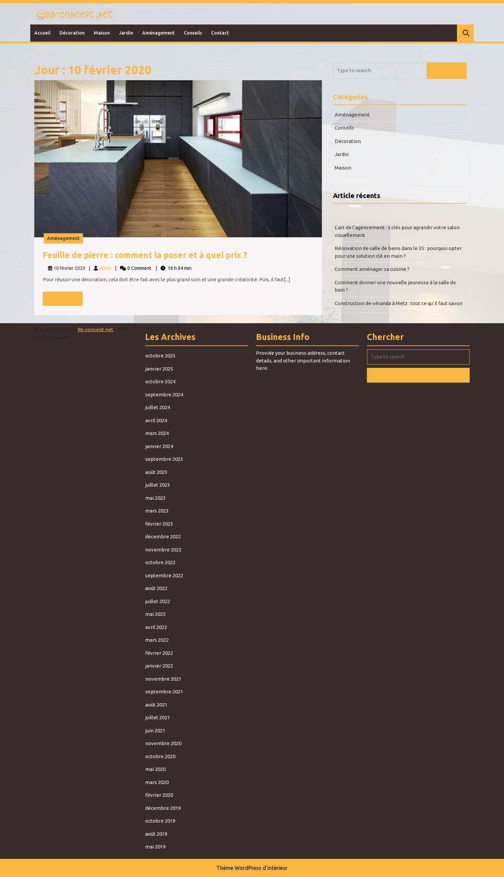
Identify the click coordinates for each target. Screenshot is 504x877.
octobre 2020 (160, 756)
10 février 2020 (69, 268)
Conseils (193, 33)
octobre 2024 (160, 381)
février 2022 (159, 653)
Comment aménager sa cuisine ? (372, 269)
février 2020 (159, 795)
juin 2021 (155, 730)
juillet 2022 (157, 601)
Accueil (42, 33)
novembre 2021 (163, 679)
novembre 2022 (163, 549)
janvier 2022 (159, 666)
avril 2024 (156, 420)
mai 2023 (155, 498)
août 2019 (156, 834)
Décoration (72, 33)
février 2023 (159, 524)
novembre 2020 (163, 743)
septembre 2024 (164, 394)
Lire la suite (64, 300)
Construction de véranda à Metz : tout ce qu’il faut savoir (399, 303)
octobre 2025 (160, 355)
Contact (220, 33)
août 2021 (156, 705)
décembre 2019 (163, 808)
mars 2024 (157, 433)
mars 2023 (157, 511)
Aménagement (158, 33)
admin (105, 268)
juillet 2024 (157, 407)
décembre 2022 (163, 536)
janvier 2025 (159, 369)
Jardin (126, 33)
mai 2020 (155, 769)
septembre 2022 (164, 575)
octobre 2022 (160, 562)
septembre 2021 (164, 691)
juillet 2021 (157, 717)
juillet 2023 (157, 485)
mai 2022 (155, 614)
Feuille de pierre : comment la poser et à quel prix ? (145, 255)
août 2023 (156, 472)
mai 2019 (155, 846)
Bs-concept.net (95, 329)
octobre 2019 (160, 821)
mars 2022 (157, 640)
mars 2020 (157, 782)
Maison (102, 33)
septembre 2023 (164, 459)
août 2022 (156, 588)
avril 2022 (156, 627)
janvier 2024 (159, 446)
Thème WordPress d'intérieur (252, 868)
